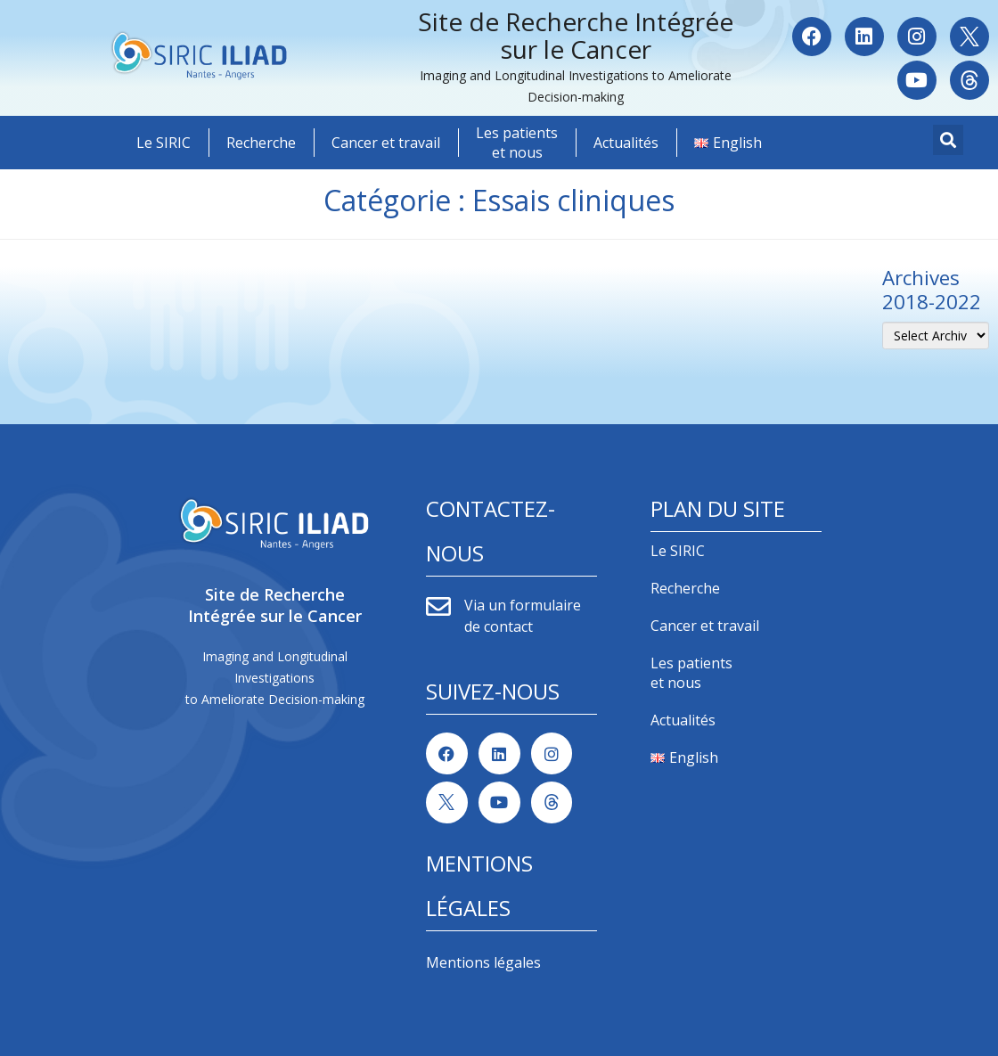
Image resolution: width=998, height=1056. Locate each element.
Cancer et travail (385, 142)
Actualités (626, 142)
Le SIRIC (163, 142)
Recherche (261, 142)
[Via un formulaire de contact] (438, 606)
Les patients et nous (517, 142)
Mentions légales (483, 962)
